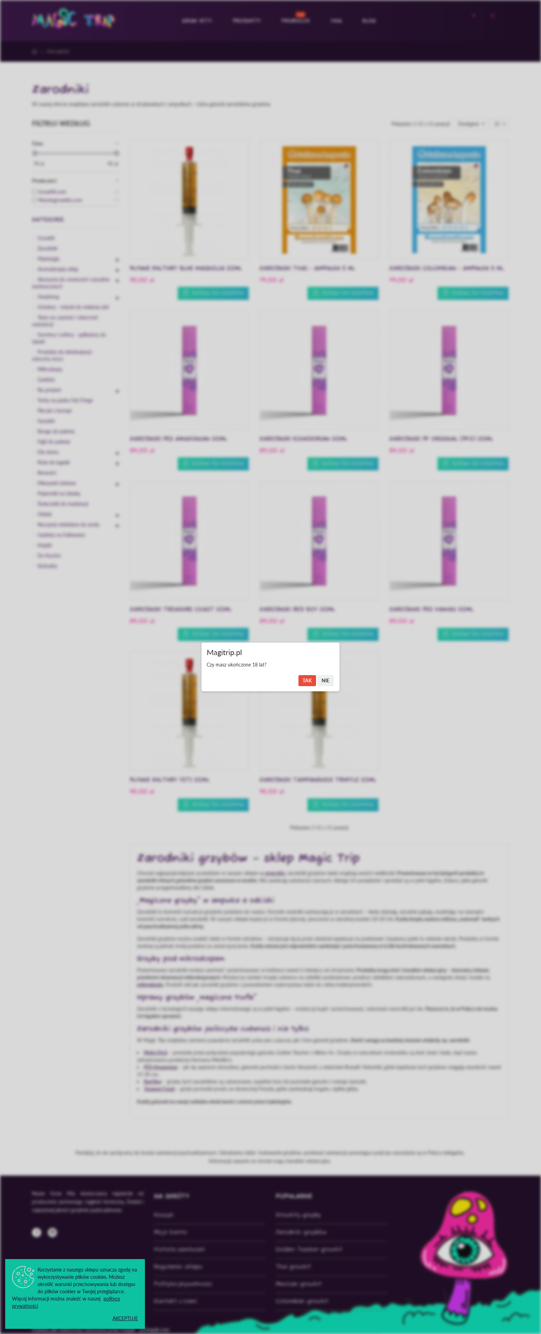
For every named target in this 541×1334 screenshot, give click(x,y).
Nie (325, 680)
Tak (307, 680)
